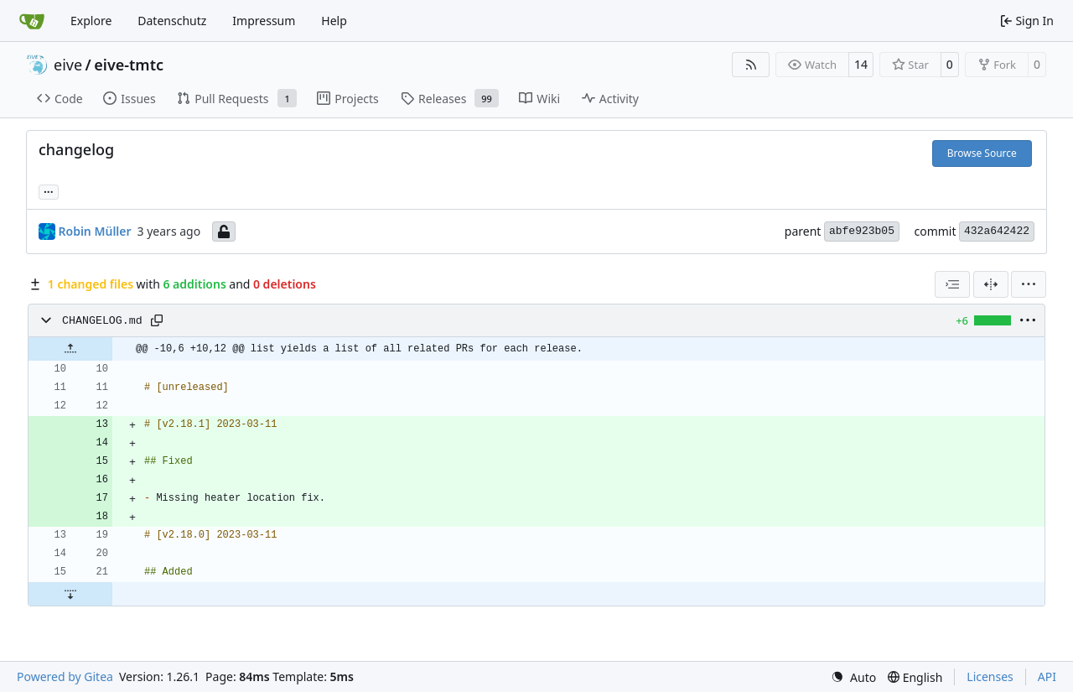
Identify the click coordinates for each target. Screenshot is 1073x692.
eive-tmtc (128, 64)
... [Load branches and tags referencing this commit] (49, 190)
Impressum (263, 21)
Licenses (990, 676)
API (1047, 676)
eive (68, 64)
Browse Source (982, 153)
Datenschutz (171, 21)
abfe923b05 (861, 231)
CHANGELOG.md (102, 321)
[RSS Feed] (751, 64)
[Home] (31, 21)
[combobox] (952, 284)
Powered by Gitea (65, 676)
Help (334, 21)
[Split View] (990, 284)
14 (861, 64)
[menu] (1028, 284)
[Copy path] (156, 320)
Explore (90, 21)
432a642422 (996, 231)
